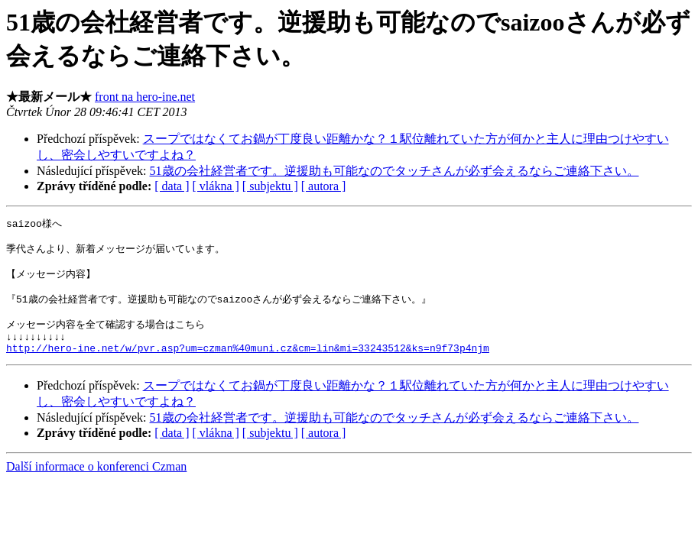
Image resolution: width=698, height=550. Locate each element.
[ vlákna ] (216, 186)
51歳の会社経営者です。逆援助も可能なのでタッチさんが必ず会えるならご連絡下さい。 (394, 170)
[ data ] (171, 186)
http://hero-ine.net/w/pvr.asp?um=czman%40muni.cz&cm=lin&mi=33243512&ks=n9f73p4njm (247, 365)
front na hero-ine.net (145, 96)
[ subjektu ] (270, 186)
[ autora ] (323, 186)
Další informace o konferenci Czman (96, 483)
